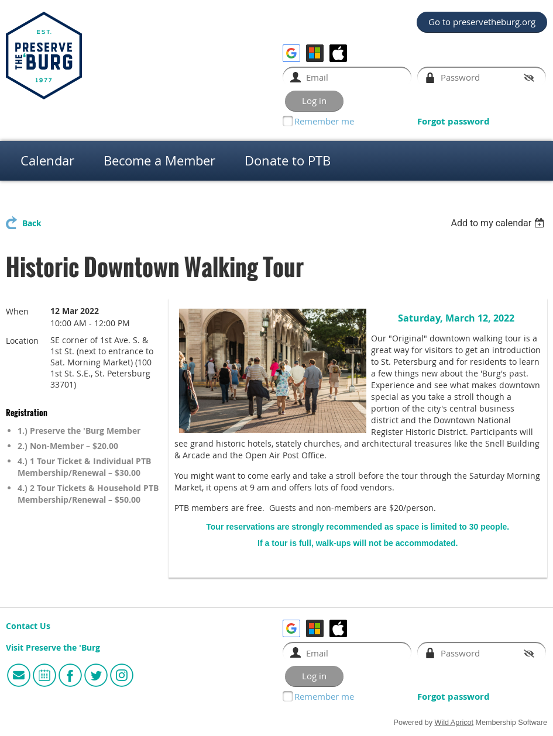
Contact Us (28, 626)
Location (22, 340)
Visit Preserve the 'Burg (53, 648)
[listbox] (499, 223)
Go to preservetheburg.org (481, 21)
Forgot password (453, 121)
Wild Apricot (454, 722)
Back (32, 223)
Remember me (324, 121)
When (17, 311)
